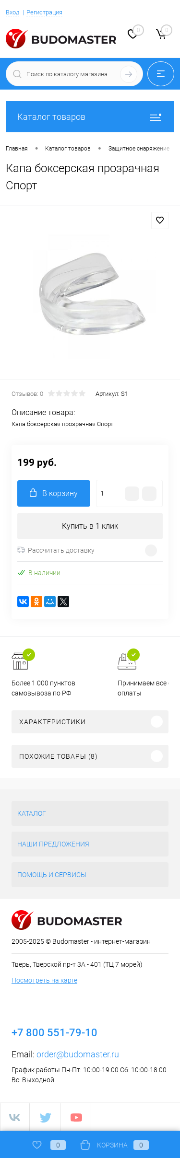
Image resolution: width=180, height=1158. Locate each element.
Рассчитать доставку (56, 550)
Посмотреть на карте (44, 980)
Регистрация (44, 12)
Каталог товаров (90, 116)
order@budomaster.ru (77, 1054)
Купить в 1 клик (90, 526)
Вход (12, 12)
